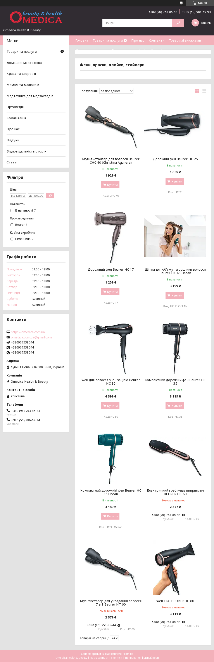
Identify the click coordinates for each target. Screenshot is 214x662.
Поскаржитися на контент (106, 658)
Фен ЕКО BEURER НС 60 (175, 600)
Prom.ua (128, 654)
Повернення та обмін (129, 50)
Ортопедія (15, 107)
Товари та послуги (108, 40)
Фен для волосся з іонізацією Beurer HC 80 (110, 381)
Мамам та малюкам (23, 84)
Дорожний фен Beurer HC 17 (111, 269)
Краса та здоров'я (21, 73)
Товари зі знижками (185, 40)
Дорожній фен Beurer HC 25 (175, 159)
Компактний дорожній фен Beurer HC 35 (175, 381)
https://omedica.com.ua (28, 332)
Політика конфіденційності (142, 658)
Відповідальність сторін (26, 151)
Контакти (156, 40)
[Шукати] (178, 23)
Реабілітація (16, 118)
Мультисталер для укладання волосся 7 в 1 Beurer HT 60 (111, 602)
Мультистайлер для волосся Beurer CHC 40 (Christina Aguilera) (111, 160)
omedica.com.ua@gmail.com (31, 337)
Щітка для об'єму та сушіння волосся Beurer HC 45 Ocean (175, 271)
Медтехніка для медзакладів (30, 95)
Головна (81, 40)
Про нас (137, 40)
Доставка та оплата (91, 50)
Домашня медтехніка (24, 62)
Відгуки (13, 140)
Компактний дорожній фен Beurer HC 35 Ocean (110, 492)
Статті (156, 50)
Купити (112, 185)
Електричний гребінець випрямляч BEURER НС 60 (175, 492)
